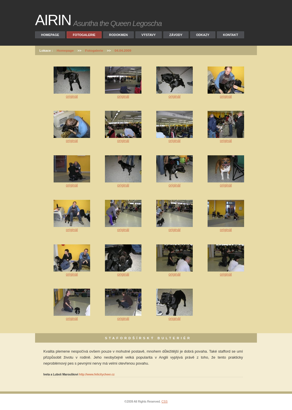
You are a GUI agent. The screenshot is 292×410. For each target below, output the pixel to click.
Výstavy (148, 35)
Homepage (50, 35)
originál (72, 96)
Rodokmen (118, 35)
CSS (164, 401)
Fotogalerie (84, 35)
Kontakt (230, 35)
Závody (175, 35)
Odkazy (202, 35)
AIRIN (53, 20)
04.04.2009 (123, 50)
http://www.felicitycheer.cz (97, 374)
